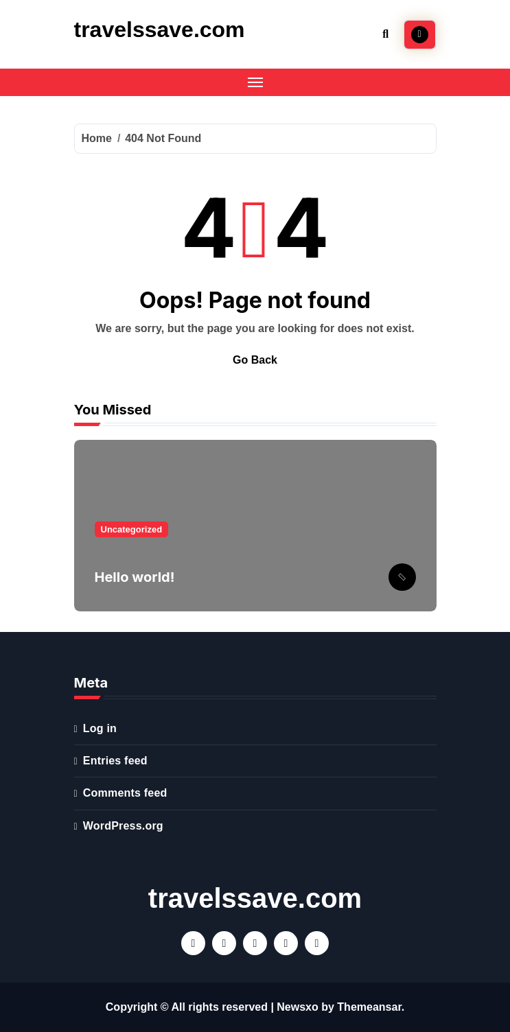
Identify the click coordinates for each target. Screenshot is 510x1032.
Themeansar (369, 1007)
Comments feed (125, 793)
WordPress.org (123, 826)
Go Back (255, 360)
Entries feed (115, 760)
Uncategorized (132, 529)
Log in (100, 728)
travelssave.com (159, 29)
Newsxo (297, 1007)
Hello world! (135, 577)
